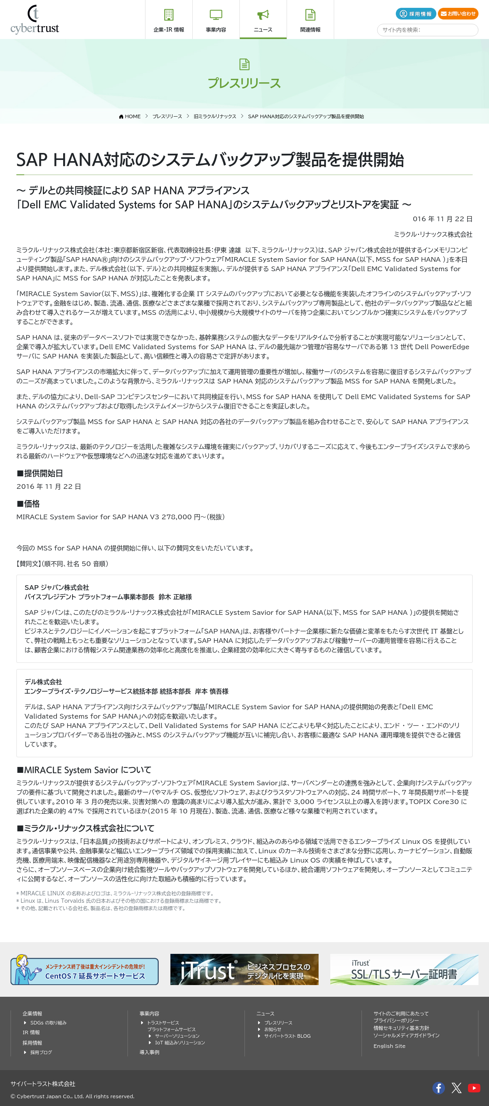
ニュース (263, 29)
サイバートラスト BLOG (287, 1036)
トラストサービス (163, 1023)
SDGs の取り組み (48, 1023)
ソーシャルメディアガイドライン (406, 1035)
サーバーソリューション (177, 1036)
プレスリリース (278, 1023)
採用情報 (32, 1043)
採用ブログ (41, 1052)
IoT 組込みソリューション (180, 1042)
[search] (409, 30)
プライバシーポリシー (396, 1020)
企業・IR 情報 (169, 29)
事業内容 (216, 29)
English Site (390, 1046)
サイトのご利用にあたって (401, 1013)
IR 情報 (31, 1032)
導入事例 (149, 1052)
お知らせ (273, 1029)
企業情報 (32, 1013)
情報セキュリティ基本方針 (401, 1028)
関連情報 (310, 29)
